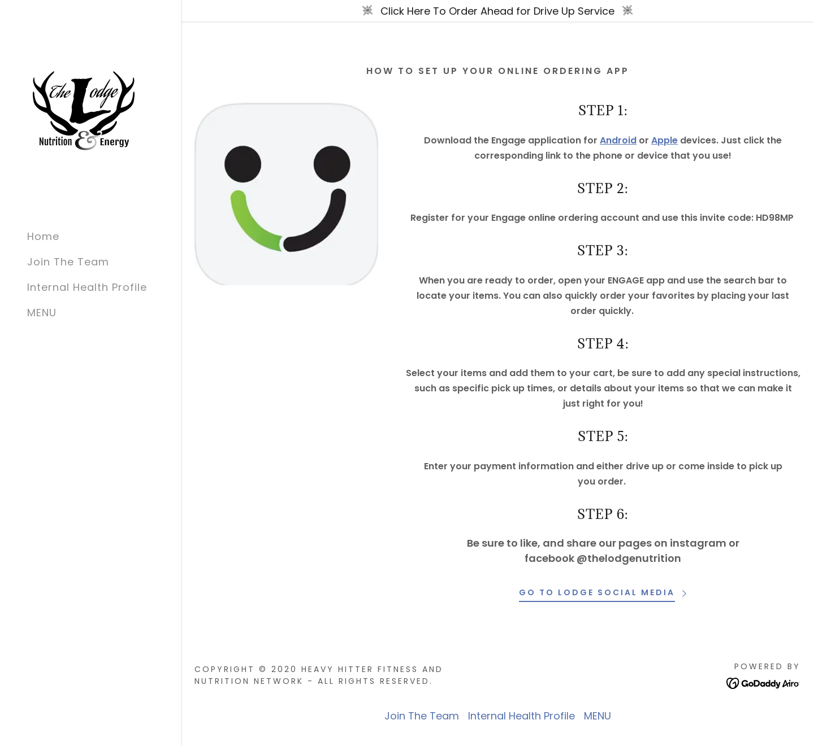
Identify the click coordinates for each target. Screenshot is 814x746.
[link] (83, 110)
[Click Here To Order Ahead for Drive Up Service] (497, 10)
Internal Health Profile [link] (87, 287)
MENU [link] (42, 313)
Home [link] (43, 236)
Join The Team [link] (68, 262)
